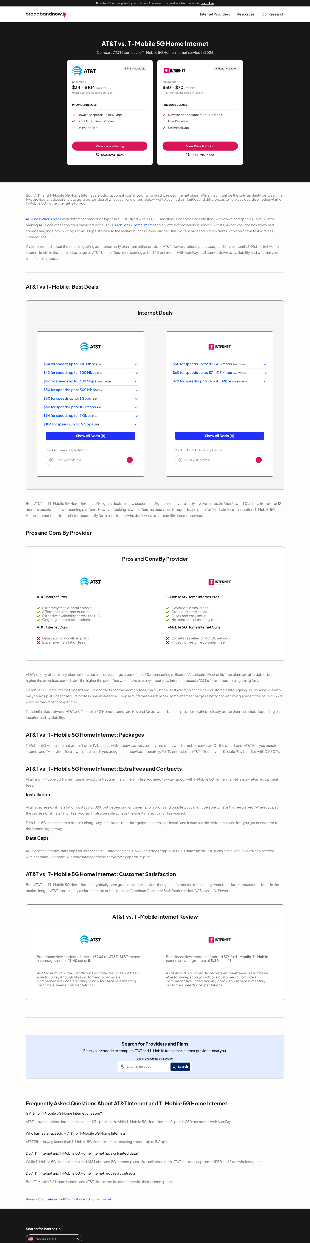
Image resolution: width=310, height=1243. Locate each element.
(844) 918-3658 (200, 155)
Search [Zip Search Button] (180, 1066)
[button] (215, 14)
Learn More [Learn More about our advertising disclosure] (207, 3)
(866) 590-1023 (110, 155)
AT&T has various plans (43, 219)
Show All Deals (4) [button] (219, 435)
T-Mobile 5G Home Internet (134, 225)
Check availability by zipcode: (155, 1058)
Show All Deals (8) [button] (90, 435)
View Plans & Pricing (110, 146)
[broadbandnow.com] (46, 14)
